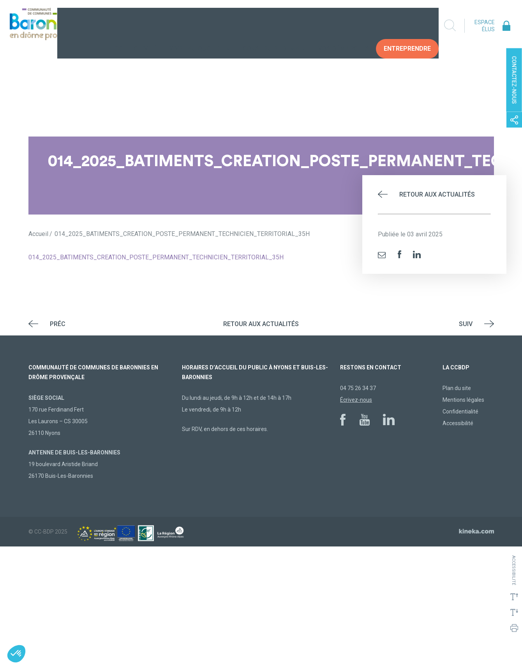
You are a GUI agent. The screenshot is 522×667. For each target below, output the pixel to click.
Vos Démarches (343, 25)
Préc (57, 324)
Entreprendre (407, 25)
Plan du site (457, 388)
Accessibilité (458, 423)
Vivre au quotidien (199, 25)
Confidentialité (460, 411)
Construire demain (274, 25)
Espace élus (484, 25)
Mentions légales (463, 400)
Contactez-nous (514, 80)
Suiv (466, 324)
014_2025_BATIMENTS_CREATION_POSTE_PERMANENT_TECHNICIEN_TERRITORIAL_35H (156, 257)
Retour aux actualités (437, 194)
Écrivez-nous (356, 400)
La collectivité (131, 25)
